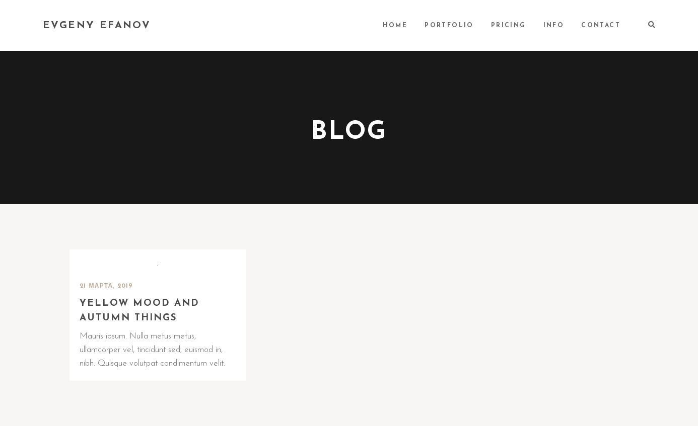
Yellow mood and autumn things (139, 311)
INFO (554, 26)
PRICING (508, 26)
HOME (395, 26)
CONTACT (600, 26)
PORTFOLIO (449, 26)
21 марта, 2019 (106, 286)
